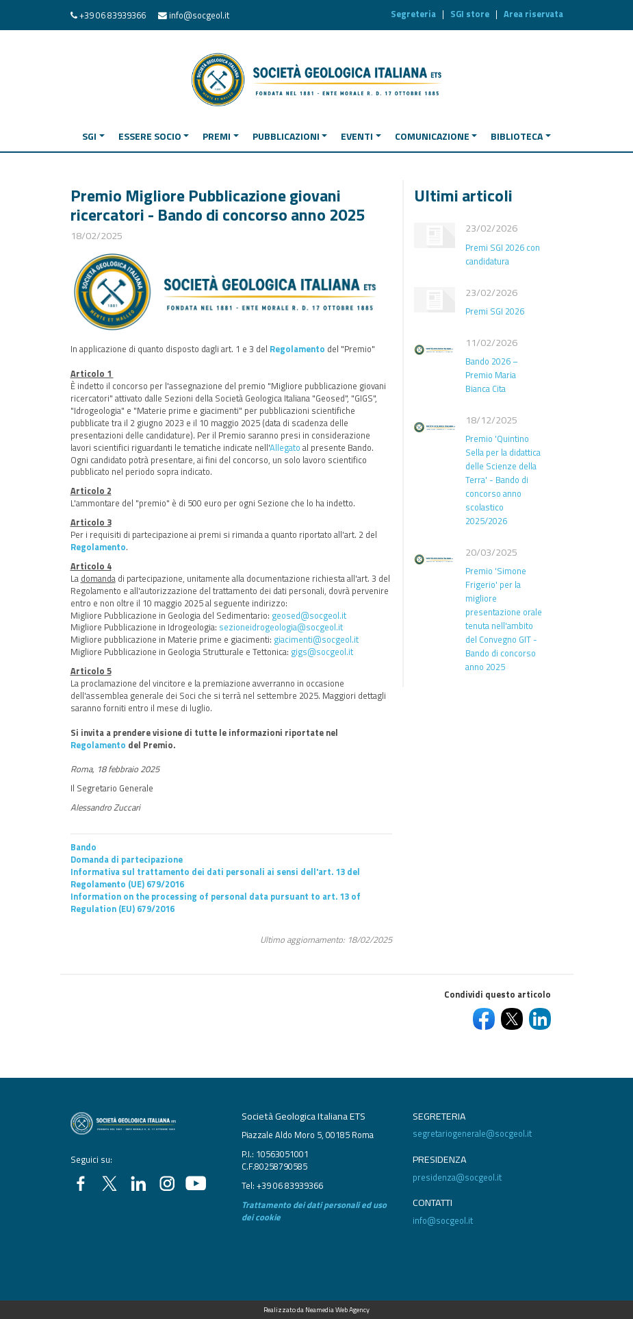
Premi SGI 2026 (494, 311)
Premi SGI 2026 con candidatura (502, 254)
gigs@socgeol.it (322, 651)
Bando (83, 847)
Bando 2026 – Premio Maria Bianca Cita (491, 374)
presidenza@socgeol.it (457, 1177)
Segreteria (413, 14)
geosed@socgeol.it (309, 615)
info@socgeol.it (199, 15)
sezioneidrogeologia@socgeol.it (281, 627)
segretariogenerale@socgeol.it (472, 1133)
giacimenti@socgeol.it (316, 639)
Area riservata (533, 14)
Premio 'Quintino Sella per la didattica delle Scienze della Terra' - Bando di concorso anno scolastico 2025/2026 (503, 480)
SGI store (469, 14)
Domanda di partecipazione (126, 859)
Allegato (285, 447)
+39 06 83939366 (112, 15)
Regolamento (297, 349)
